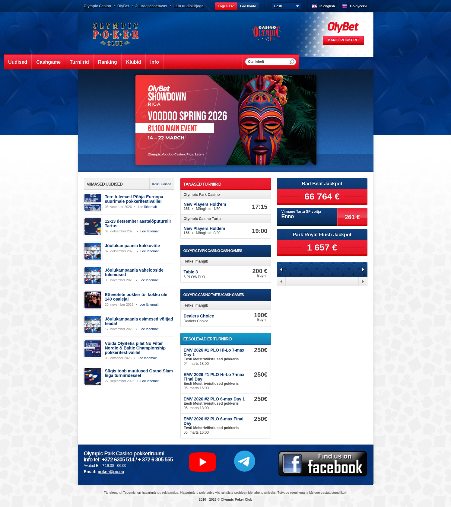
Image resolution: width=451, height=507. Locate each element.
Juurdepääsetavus (151, 6)
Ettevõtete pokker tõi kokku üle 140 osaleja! (136, 296)
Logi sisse (226, 6)
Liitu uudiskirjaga (188, 6)
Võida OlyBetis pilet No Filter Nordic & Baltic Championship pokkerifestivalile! (135, 348)
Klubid (133, 62)
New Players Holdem (204, 228)
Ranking (107, 62)
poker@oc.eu (110, 471)
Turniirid (79, 62)
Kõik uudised (161, 184)
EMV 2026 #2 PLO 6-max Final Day (213, 421)
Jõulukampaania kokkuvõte (132, 245)
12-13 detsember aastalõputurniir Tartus (138, 223)
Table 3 (191, 271)
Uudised (17, 62)
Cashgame (48, 62)
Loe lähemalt (147, 207)
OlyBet (123, 6)
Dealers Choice (199, 316)
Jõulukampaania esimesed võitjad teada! (139, 321)
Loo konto (248, 6)
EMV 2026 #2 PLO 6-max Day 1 (214, 399)
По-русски (358, 6)
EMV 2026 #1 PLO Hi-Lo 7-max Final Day (214, 376)
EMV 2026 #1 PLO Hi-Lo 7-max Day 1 (214, 352)
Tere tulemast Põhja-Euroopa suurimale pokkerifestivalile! (134, 199)
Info (154, 62)
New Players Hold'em (205, 204)
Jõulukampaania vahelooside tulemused (134, 272)
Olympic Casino (97, 6)
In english (327, 6)
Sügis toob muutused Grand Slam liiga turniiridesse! (139, 373)
